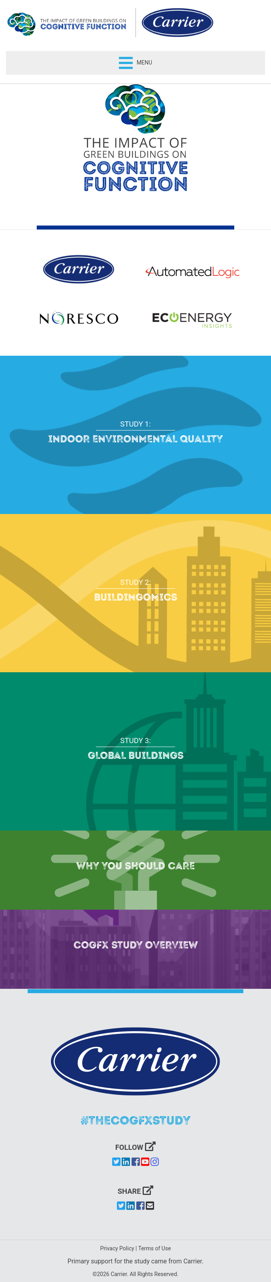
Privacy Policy (117, 1248)
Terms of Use (154, 1248)
